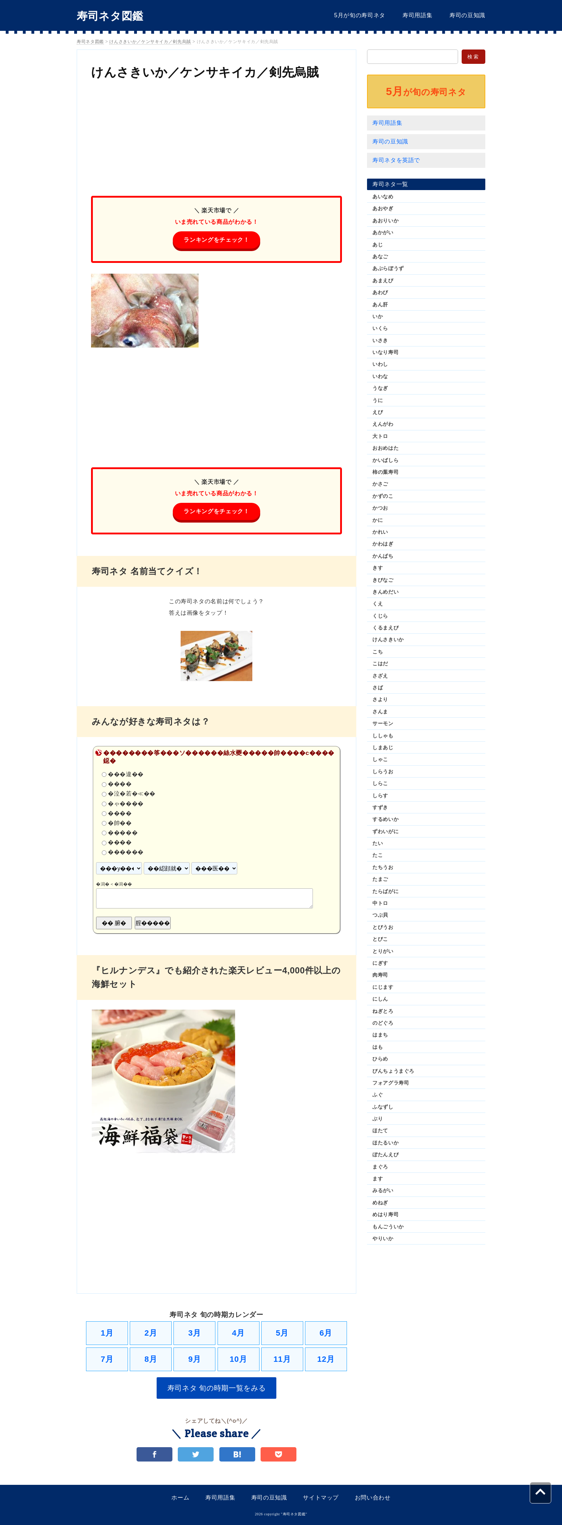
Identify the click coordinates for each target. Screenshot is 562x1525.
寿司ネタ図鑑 (110, 16)
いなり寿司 (385, 352)
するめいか (385, 819)
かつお (380, 508)
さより (380, 699)
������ (126, 852)
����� (123, 833)
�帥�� (120, 823)
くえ (377, 603)
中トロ (380, 903)
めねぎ (380, 1202)
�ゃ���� (126, 804)
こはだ (380, 663)
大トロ (380, 436)
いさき (380, 340)
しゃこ (380, 759)
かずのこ (383, 496)
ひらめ (380, 1059)
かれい (380, 532)
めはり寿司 (385, 1214)
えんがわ (383, 424)
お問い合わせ (373, 1498)
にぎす (380, 963)
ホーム (180, 1498)
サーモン (383, 723)
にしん (380, 999)
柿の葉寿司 (385, 472)
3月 (194, 1332)
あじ (377, 244)
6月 (325, 1332)
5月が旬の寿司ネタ (359, 15)
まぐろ (380, 1167)
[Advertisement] (216, 135)
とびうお (383, 927)
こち (377, 652)
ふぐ (377, 1094)
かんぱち (383, 556)
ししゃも (383, 735)
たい (377, 843)
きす (377, 568)
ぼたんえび (385, 1154)
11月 (282, 1359)
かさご (380, 484)
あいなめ (383, 196)
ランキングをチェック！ (216, 240)
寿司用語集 (417, 15)
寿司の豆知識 (467, 15)
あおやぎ (383, 208)
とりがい (383, 951)
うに (377, 400)
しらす (380, 795)
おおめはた (385, 448)
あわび (380, 292)
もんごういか (388, 1226)
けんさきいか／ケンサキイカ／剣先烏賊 (205, 72)
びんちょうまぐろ (393, 1071)
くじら (380, 616)
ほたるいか (385, 1143)
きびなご (383, 580)
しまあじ (383, 747)
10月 (238, 1359)
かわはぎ (383, 544)
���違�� (126, 774)
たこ (377, 855)
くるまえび (385, 628)
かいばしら (385, 460)
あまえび (383, 280)
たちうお (383, 867)
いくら (380, 328)
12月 (325, 1359)
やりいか (383, 1238)
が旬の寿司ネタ (426, 91)
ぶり (377, 1119)
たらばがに (385, 891)
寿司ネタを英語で (396, 160)
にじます (383, 987)
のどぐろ (383, 1023)
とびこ (380, 939)
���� (120, 784)
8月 (150, 1359)
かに (377, 520)
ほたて (380, 1130)
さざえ (380, 676)
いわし (380, 364)
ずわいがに (385, 831)
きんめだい (385, 592)
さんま (380, 711)
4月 (238, 1332)
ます (377, 1178)
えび (377, 412)
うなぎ (380, 388)
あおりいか (385, 220)
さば (377, 687)
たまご (380, 879)
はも (377, 1047)
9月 (194, 1359)
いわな (380, 376)
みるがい (383, 1190)
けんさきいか (388, 639)
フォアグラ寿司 (390, 1083)
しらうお (383, 771)
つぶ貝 (380, 915)
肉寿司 (380, 975)
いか (377, 316)
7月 (107, 1359)
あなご (380, 256)
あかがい (383, 232)
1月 (107, 1332)
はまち (380, 1035)
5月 (282, 1332)
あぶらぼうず (388, 268)
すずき (380, 807)
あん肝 (380, 304)
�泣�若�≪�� (132, 794)
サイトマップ (321, 1498)
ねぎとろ (383, 1011)
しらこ (380, 783)
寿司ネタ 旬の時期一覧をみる (216, 1388)
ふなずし (383, 1107)
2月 (150, 1332)
